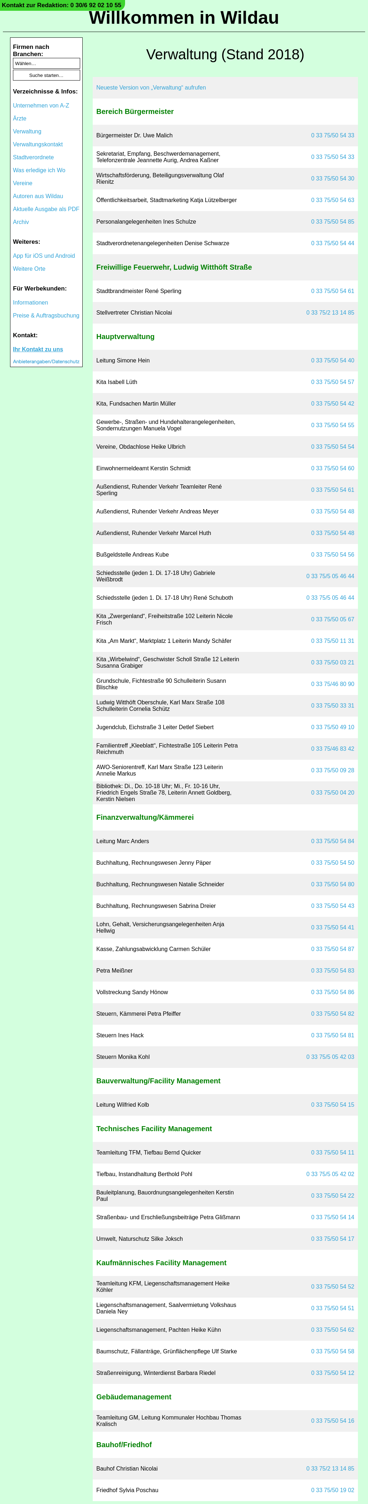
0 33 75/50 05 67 (332, 619)
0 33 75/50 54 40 (332, 360)
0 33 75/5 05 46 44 (330, 576)
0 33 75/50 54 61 (332, 291)
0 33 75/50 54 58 (332, 1351)
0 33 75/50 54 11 (332, 1152)
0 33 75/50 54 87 (332, 949)
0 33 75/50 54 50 (332, 863)
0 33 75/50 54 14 (332, 1217)
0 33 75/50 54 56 (332, 555)
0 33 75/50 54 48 (332, 511)
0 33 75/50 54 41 (332, 927)
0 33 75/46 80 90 (332, 684)
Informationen (30, 303)
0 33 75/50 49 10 (332, 727)
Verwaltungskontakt (38, 144)
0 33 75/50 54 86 (332, 992)
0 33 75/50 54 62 (332, 1330)
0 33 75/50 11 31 (332, 641)
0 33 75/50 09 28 (332, 770)
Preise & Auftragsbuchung (46, 315)
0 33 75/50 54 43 (332, 906)
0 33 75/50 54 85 (332, 222)
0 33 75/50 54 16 (332, 1421)
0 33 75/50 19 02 (332, 1490)
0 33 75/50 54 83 (332, 971)
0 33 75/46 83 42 (332, 749)
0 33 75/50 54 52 (332, 1287)
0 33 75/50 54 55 (332, 425)
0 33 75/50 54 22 (332, 1196)
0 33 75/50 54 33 (332, 135)
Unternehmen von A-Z (41, 105)
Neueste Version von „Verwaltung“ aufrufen (151, 87)
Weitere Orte (29, 269)
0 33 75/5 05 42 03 (330, 1057)
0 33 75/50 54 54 (332, 447)
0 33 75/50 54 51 (332, 1308)
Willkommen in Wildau (184, 18)
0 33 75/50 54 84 (332, 841)
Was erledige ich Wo (39, 170)
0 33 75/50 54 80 (332, 884)
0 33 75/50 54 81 (332, 1035)
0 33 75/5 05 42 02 (330, 1174)
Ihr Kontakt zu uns (38, 349)
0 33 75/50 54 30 (332, 178)
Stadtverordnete (33, 157)
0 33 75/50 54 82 (332, 1014)
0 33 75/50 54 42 (332, 404)
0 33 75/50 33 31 (332, 706)
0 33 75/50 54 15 (332, 1105)
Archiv (21, 222)
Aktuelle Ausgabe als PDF (46, 209)
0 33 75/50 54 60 (332, 468)
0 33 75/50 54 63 (332, 200)
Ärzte (19, 118)
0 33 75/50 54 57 (332, 382)
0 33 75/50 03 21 (332, 662)
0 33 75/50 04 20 (332, 793)
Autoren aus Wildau (38, 196)
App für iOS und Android (44, 256)
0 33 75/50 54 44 (332, 243)
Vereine (22, 183)
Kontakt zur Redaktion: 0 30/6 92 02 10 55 (61, 5)
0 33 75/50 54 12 (332, 1373)
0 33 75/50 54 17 (332, 1239)
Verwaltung (27, 131)
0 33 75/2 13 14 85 (330, 313)
